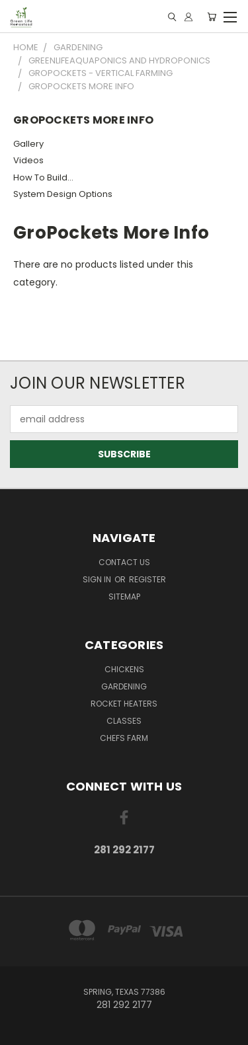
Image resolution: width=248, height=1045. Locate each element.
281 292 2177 (124, 850)
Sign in (98, 579)
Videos (28, 160)
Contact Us (124, 562)
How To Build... (43, 177)
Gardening (124, 686)
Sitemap (124, 596)
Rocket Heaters (124, 703)
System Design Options (62, 194)
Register (147, 579)
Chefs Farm (124, 738)
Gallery (28, 143)
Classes (124, 720)
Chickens (124, 669)
